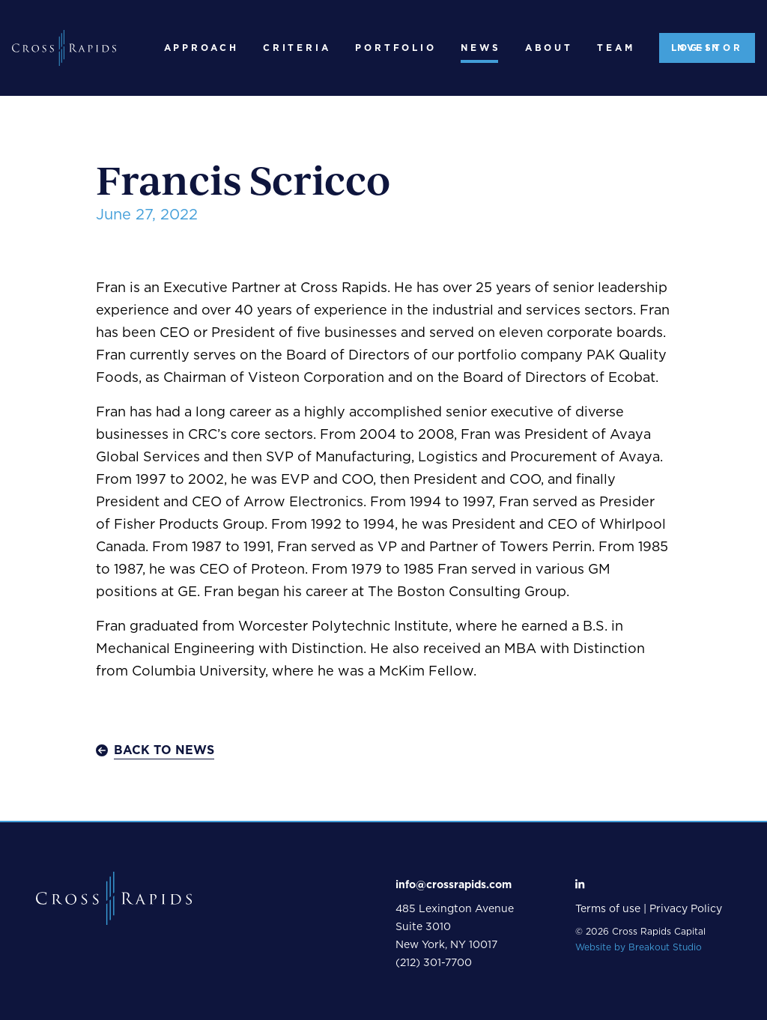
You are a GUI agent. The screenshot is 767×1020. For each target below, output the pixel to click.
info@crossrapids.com (453, 885)
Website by (638, 947)
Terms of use (607, 909)
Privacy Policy (685, 909)
